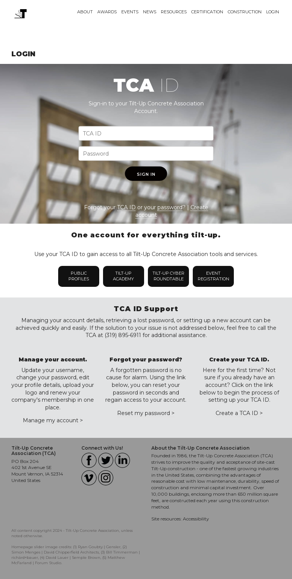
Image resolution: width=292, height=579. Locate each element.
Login (272, 11)
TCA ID (126, 207)
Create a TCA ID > (239, 413)
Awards (107, 11)
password (169, 207)
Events (129, 11)
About (85, 11)
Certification (207, 11)
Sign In (146, 174)
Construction (245, 11)
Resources (174, 11)
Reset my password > (146, 413)
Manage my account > (53, 420)
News (149, 11)
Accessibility (196, 519)
